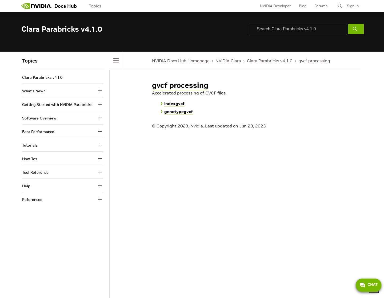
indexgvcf (174, 103)
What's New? (33, 91)
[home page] (36, 6)
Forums (320, 5)
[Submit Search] (356, 29)
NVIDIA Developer (275, 5)
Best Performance (38, 131)
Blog (302, 5)
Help (26, 186)
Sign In (353, 5)
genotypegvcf (178, 111)
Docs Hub (65, 6)
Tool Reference (35, 172)
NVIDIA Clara (228, 60)
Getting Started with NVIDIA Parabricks (57, 104)
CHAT (368, 285)
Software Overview (39, 118)
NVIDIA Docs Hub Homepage (181, 60)
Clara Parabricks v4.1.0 (270, 60)
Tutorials (30, 145)
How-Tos (29, 158)
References (32, 199)
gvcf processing (314, 60)
